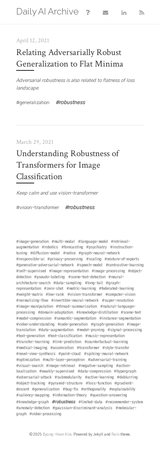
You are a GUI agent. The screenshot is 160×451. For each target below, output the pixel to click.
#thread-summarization (76, 306)
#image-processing (108, 271)
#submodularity (68, 377)
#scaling (94, 259)
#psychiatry (96, 247)
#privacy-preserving (65, 259)
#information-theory (69, 395)
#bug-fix (70, 389)
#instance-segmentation (120, 318)
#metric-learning (81, 289)
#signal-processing (125, 330)
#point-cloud (69, 354)
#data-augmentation (55, 330)
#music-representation (105, 336)
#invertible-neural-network (75, 301)
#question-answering (108, 395)
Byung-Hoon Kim (57, 434)
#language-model (93, 242)
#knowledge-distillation (97, 312)
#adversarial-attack (34, 377)
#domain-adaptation (55, 312)
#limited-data (90, 402)
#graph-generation (107, 324)
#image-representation (68, 271)
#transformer (88, 348)
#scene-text (131, 312)
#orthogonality (93, 389)
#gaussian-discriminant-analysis (82, 408)
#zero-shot (53, 289)
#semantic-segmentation (75, 318)
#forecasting (72, 247)
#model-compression (33, 318)
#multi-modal (63, 242)
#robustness (63, 402)
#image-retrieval (60, 366)
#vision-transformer (84, 295)
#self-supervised (31, 271)
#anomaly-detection (32, 408)
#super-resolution (118, 301)
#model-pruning (91, 330)
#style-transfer (115, 348)
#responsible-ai (30, 259)
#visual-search (29, 366)
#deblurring (127, 377)
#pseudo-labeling (49, 277)
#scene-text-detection (86, 277)
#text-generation (30, 336)
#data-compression (94, 371)
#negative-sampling (96, 366)
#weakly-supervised (56, 371)
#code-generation (72, 324)
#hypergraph (125, 371)
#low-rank (55, 295)
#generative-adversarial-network (45, 265)
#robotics (50, 247)
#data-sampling (67, 283)
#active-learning (99, 377)
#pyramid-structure (65, 383)
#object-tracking (30, 383)
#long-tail (94, 283)
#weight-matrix (29, 295)
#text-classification (65, 336)
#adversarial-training (107, 360)
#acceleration (61, 348)
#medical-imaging (31, 348)
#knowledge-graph (32, 402)
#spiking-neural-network (106, 354)
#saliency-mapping (32, 395)
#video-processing (45, 414)
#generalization (45, 389)
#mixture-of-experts (122, 259)
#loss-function (98, 383)
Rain (115, 434)
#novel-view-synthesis (35, 354)
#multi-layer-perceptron (63, 360)
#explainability (122, 389)
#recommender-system (124, 402)
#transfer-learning (32, 342)
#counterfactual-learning (106, 342)
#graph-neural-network (99, 253)
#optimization (28, 360)
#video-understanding (35, 324)
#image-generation (32, 242)
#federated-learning (116, 289)
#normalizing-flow (32, 301)
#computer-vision (120, 295)
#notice (69, 253)
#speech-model (89, 265)
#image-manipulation (34, 306)
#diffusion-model (45, 253)
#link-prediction (66, 342)
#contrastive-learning (125, 265)
